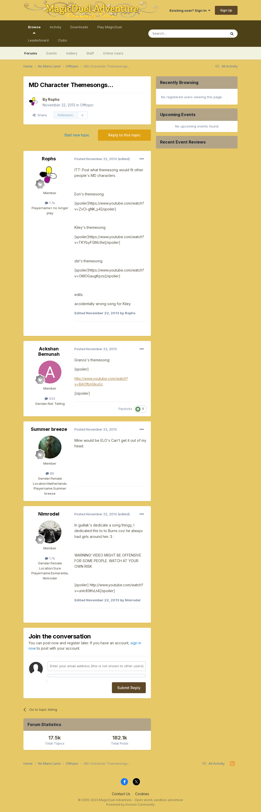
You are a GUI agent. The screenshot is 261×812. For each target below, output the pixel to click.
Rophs (54, 99)
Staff (90, 53)
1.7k (50, 203)
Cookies (142, 794)
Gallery (71, 53)
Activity (55, 27)
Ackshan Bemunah (49, 351)
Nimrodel (48, 514)
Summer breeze (49, 429)
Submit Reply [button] (128, 688)
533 (50, 398)
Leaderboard (38, 40)
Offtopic (87, 105)
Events (51, 53)
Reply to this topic (124, 135)
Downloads (79, 27)
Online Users (113, 53)
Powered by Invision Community (130, 804)
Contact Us (121, 794)
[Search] (182, 34)
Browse (34, 29)
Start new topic (76, 135)
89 (50, 473)
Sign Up (226, 10)
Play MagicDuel (109, 27)
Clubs (62, 40)
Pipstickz (125, 409)
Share (40, 115)
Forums (30, 53)
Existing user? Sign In (189, 10)
